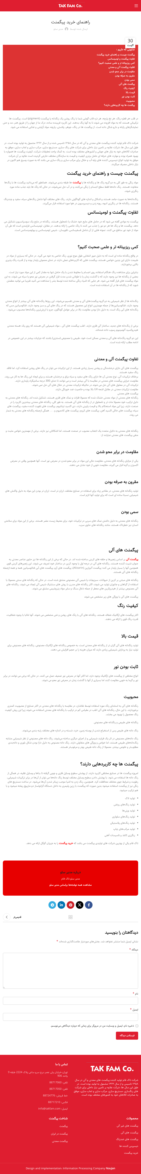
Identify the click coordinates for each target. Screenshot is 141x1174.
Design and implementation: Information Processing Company (70, 1168)
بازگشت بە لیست (70, 917)
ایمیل (134, 1010)
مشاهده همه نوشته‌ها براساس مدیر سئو (70, 885)
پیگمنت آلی (132, 559)
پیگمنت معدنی (60, 1141)
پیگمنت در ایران (59, 1134)
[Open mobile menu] (136, 5)
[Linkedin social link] (61, 905)
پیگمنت (63, 1126)
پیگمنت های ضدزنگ (127, 1139)
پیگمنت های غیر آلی (127, 1126)
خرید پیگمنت (66, 843)
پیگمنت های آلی (129, 1133)
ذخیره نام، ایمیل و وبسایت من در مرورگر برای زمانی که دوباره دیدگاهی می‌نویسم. (92, 1026)
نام (135, 994)
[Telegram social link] (52, 905)
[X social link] (79, 905)
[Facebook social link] (89, 905)
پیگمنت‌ (77, 182)
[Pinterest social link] (70, 905)
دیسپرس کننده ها (128, 1146)
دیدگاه (133, 950)
